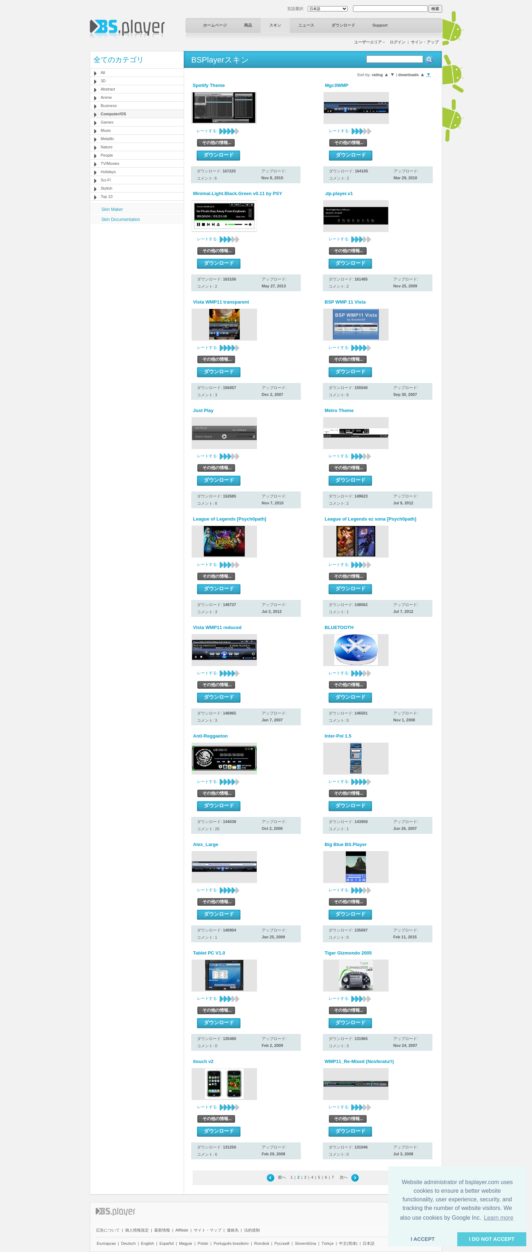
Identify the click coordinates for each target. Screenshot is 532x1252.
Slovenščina (305, 1243)
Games (107, 122)
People (107, 155)
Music (106, 130)
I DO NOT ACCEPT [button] (492, 1239)
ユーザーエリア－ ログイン (379, 42)
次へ (344, 1177)
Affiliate (181, 1230)
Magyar (185, 1243)
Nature (107, 147)
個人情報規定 (137, 1230)
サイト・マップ (207, 1230)
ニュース (306, 25)
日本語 (369, 1243)
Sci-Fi (106, 180)
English (147, 1243)
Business (109, 105)
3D (103, 81)
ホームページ (215, 25)
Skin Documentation (120, 219)
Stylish (106, 188)
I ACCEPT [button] (423, 1239)
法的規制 (252, 1230)
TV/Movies (110, 163)
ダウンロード (343, 25)
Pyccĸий (282, 1243)
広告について (108, 1230)
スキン (275, 25)
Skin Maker (112, 209)
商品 (248, 25)
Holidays (108, 172)
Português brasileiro (231, 1243)
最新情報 (162, 1230)
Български (106, 1243)
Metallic (107, 139)
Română (261, 1243)
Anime (106, 97)
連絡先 (233, 1230)
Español (166, 1243)
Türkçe (327, 1243)
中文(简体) (348, 1243)
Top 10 (107, 196)
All (103, 72)
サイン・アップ (425, 42)
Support (379, 25)
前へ (282, 1177)
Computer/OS (113, 114)
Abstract (108, 89)
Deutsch (128, 1243)
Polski (203, 1243)
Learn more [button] (498, 1218)
